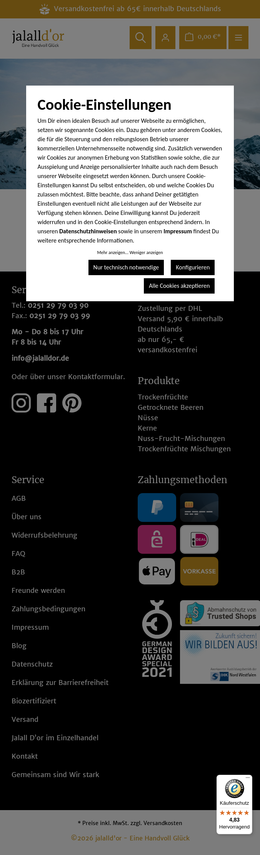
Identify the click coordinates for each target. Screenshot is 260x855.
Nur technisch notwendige (126, 267)
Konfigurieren (193, 267)
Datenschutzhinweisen (88, 231)
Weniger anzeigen (146, 252)
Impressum (177, 231)
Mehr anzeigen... (112, 252)
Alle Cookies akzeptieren (179, 285)
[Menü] (247, 779)
